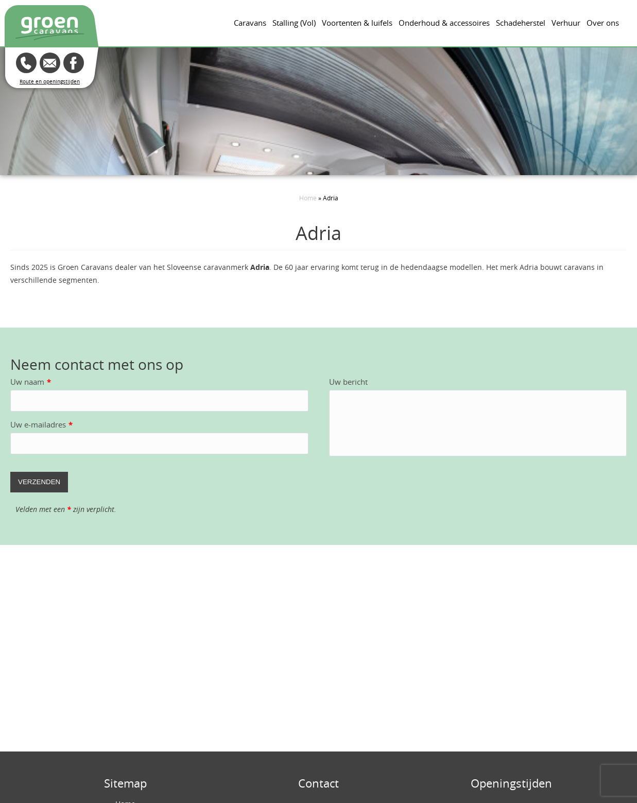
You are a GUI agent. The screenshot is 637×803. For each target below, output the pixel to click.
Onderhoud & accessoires (444, 23)
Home (308, 198)
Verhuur (566, 23)
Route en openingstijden (50, 81)
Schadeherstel (520, 23)
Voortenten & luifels (357, 23)
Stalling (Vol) (294, 23)
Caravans (250, 23)
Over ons (603, 23)
